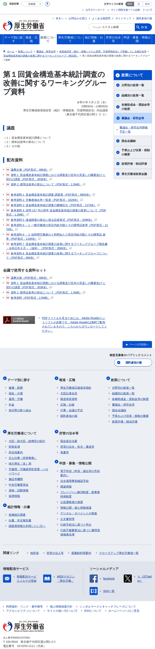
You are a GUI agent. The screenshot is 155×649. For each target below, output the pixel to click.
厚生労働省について (23, 428)
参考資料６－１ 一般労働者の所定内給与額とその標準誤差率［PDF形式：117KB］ (57, 227)
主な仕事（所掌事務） (23, 452)
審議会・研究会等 (132, 118)
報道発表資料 (68, 396)
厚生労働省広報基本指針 (75, 384)
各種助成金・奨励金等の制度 (135, 107)
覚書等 (64, 446)
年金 (11, 401)
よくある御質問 (101, 18)
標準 (129, 4)
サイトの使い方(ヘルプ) (62, 602)
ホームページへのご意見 (123, 602)
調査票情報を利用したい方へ (27, 517)
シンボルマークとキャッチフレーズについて (108, 598)
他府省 (34, 544)
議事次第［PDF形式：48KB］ (29, 170)
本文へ (60, 18)
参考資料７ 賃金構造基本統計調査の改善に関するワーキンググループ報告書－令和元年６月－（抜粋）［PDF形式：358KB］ (57, 246)
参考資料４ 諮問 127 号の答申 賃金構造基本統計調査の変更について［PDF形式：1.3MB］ (56, 212)
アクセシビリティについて (23, 602)
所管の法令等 (70, 428)
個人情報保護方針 (61, 598)
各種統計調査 (17, 506)
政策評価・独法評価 (134, 163)
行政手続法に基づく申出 (75, 516)
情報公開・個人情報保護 (75, 499)
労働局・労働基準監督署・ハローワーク (28, 465)
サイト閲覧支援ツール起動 (125, 9)
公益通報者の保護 (71, 493)
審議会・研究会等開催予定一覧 (133, 129)
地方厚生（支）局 (20, 458)
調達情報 (66, 478)
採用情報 (14, 490)
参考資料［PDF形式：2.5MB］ (29, 298)
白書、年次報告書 (20, 512)
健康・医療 (16, 384)
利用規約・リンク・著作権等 (24, 598)
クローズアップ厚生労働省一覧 (119, 544)
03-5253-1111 (26, 637)
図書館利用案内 (81, 544)
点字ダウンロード (95, 9)
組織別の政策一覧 (132, 95)
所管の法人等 (55, 544)
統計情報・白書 (20, 499)
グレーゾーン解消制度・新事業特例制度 (80, 486)
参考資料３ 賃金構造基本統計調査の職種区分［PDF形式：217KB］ (53, 205)
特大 (147, 4)
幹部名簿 (14, 441)
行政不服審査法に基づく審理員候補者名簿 (80, 524)
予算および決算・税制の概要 (135, 152)
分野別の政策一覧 (132, 85)
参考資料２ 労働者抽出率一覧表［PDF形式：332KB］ (44, 200)
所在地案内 (16, 446)
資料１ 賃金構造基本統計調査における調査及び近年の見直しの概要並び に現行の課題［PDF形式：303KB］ (56, 177)
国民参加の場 (144, 18)
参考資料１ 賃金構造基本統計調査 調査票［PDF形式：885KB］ (50, 195)
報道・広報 (68, 378)
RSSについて (92, 602)
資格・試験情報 (18, 484)
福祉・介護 (16, 390)
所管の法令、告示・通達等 (77, 441)
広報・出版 (67, 401)
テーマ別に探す (20, 378)
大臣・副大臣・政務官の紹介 (27, 435)
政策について (132, 75)
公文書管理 (67, 510)
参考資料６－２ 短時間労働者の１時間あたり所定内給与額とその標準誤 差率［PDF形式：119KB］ (56, 236)
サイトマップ (123, 18)
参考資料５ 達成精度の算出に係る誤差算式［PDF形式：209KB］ (51, 220)
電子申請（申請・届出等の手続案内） (80, 465)
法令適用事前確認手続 (74, 472)
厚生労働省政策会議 (134, 174)
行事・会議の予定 (71, 407)
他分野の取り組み (20, 407)
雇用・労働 (16, 396)
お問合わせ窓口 (78, 18)
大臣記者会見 (68, 390)
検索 (144, 27)
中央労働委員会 (18, 479)
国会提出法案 (68, 435)
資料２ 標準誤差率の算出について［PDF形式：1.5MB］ (45, 184)
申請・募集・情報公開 (76, 456)
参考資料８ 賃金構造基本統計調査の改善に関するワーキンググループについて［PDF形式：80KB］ (57, 255)
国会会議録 (128, 141)
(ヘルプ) (147, 9)
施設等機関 (16, 473)
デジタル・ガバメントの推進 (78, 505)
